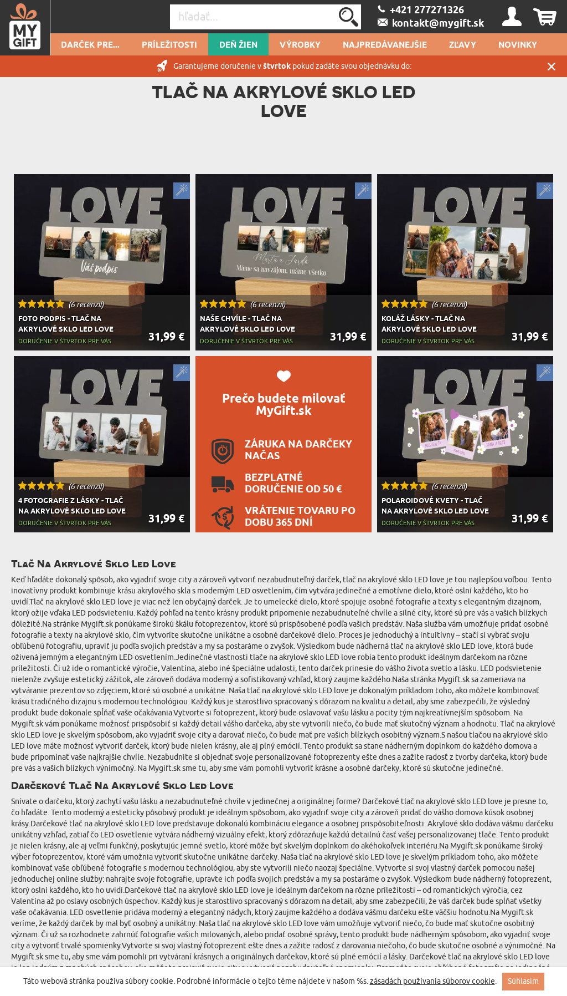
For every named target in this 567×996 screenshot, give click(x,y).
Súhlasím (523, 981)
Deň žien (238, 45)
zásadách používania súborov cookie (432, 981)
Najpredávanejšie (385, 45)
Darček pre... (90, 45)
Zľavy (462, 45)
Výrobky (300, 45)
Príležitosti (169, 45)
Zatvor (551, 66)
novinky (517, 45)
